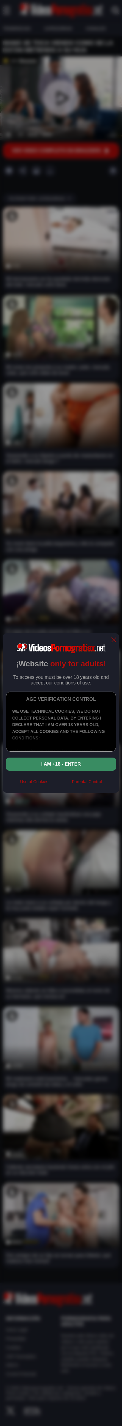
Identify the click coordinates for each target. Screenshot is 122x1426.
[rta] (60, 784)
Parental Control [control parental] (87, 781)
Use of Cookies (34, 781)
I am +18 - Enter (61, 763)
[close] (113, 640)
